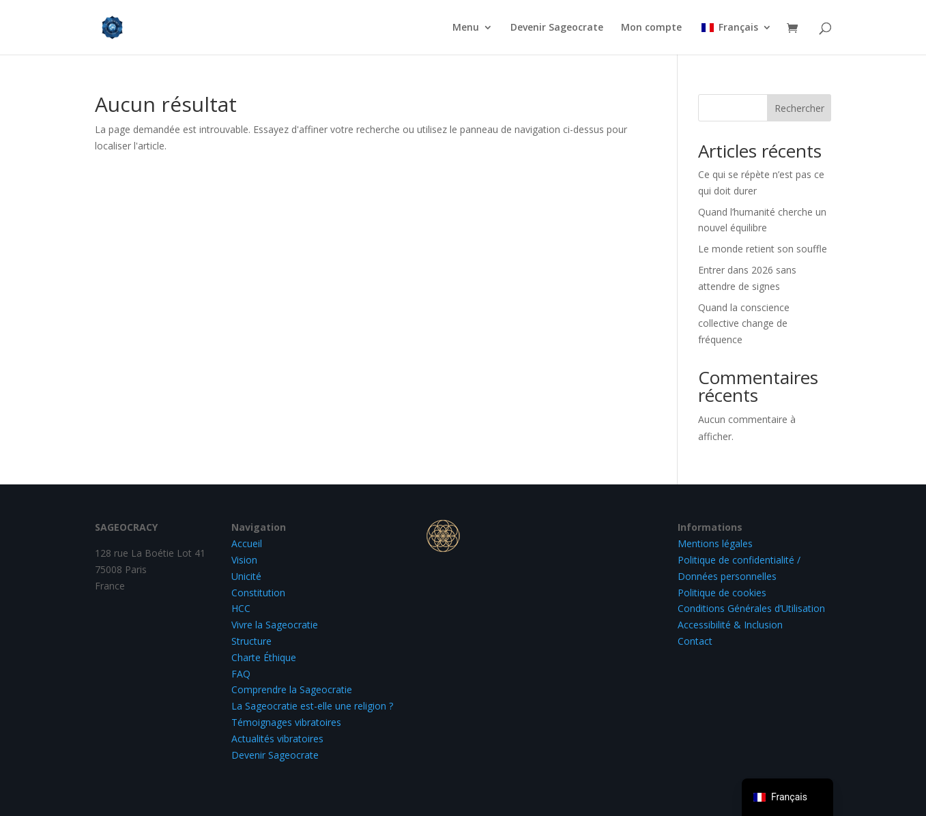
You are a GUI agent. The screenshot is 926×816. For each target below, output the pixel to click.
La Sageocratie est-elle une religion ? (312, 705)
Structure (251, 641)
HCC (240, 608)
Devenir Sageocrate (556, 28)
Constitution (258, 592)
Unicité (246, 576)
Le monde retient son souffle (762, 248)
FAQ (240, 673)
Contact (695, 641)
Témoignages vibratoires (286, 722)
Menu (465, 28)
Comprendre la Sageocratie (291, 689)
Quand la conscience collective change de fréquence (744, 324)
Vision (244, 559)
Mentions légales (715, 543)
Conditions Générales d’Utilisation (751, 608)
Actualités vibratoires (277, 738)
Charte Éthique (263, 657)
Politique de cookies (722, 592)
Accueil (246, 543)
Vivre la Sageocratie (274, 624)
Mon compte (651, 28)
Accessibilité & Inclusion (730, 624)
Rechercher (799, 108)
